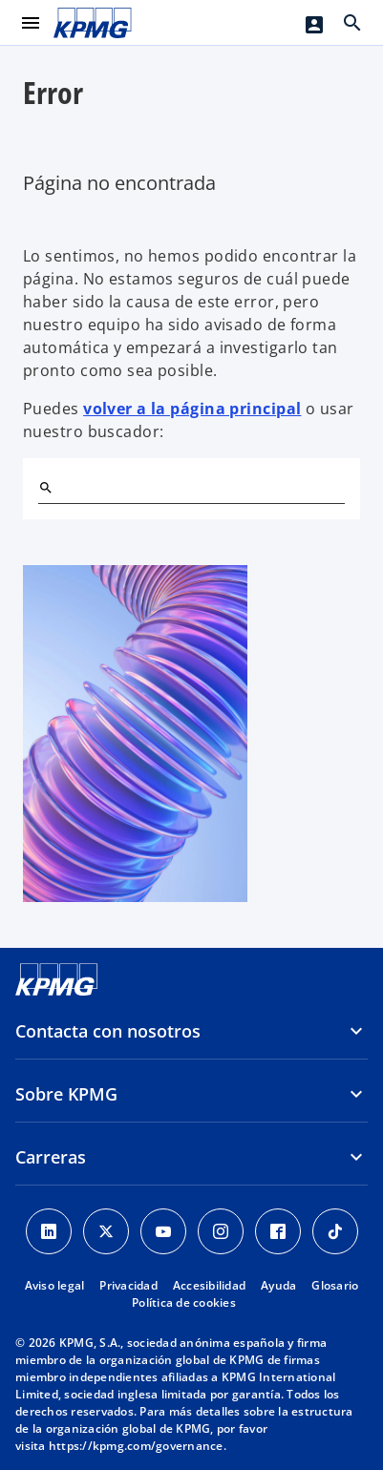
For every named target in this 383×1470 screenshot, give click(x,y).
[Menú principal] (30, 23)
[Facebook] (278, 1231)
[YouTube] (163, 1231)
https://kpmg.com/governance (136, 1446)
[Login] (314, 24)
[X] (106, 1231)
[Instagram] (221, 1231)
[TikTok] (335, 1231)
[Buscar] (45, 487)
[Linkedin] (49, 1231)
